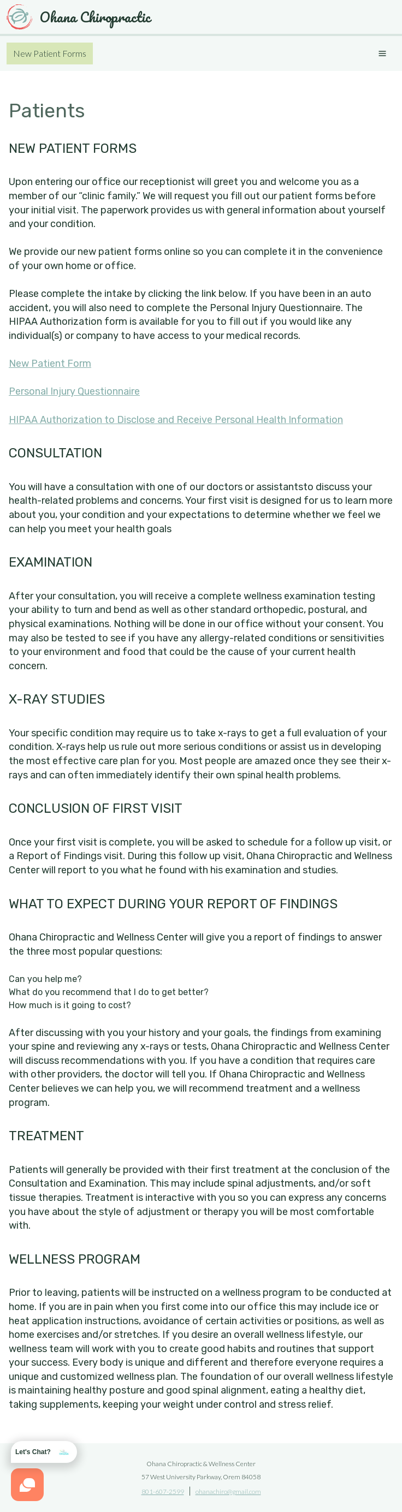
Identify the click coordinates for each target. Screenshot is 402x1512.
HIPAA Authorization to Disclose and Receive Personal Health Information (176, 420)
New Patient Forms (49, 53)
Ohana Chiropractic (78, 16)
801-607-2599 (162, 1491)
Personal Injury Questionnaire (74, 391)
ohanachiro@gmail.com (228, 1491)
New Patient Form (50, 364)
